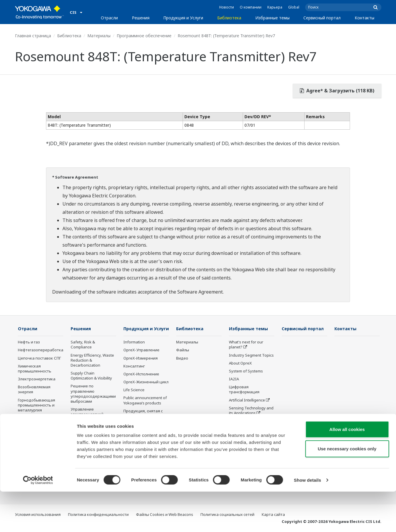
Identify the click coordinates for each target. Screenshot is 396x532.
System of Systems (246, 371)
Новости (226, 7)
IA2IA (234, 379)
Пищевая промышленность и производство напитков (36, 433)
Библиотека (229, 18)
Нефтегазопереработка (40, 350)
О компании (250, 7)
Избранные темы (272, 18)
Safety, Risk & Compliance (83, 345)
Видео (182, 358)
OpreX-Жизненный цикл (146, 390)
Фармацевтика (32, 418)
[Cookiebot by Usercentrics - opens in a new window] (38, 520)
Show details (307, 520)
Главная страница (33, 35)
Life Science (134, 398)
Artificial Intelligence (247, 400)
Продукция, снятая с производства (143, 422)
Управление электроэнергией (87, 412)
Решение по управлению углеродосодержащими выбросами (93, 394)
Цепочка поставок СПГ (39, 358)
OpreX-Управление (141, 358)
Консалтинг (134, 374)
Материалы (99, 35)
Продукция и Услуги (183, 18)
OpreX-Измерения (140, 366)
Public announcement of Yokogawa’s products (145, 409)
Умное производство (249, 421)
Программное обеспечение (144, 35)
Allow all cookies (347, 469)
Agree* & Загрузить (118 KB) (337, 90)
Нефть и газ (29, 342)
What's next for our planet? (246, 345)
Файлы (182, 350)
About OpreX (240, 363)
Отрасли (109, 18)
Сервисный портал (322, 18)
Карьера (274, 7)
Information (134, 350)
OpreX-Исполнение (141, 382)
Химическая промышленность (34, 369)
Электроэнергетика (36, 379)
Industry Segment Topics (251, 355)
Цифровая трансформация (244, 389)
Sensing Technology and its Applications (251, 411)
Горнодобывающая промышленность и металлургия (36, 405)
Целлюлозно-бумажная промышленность (40, 452)
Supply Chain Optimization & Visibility (91, 376)
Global (293, 7)
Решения (140, 18)
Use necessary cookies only (347, 489)
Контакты (364, 18)
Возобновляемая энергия (34, 389)
